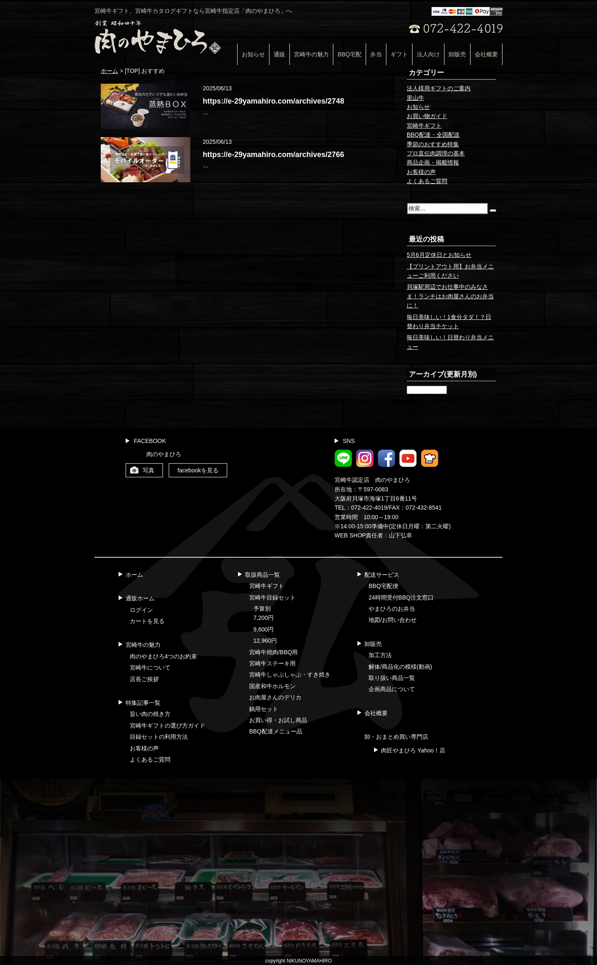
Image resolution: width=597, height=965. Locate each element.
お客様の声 (421, 172)
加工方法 (380, 655)
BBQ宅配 (349, 54)
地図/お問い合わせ (393, 620)
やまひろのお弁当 (392, 608)
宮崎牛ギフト (424, 125)
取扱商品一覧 (262, 574)
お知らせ (253, 54)
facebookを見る (197, 470)
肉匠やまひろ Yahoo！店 (413, 750)
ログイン (141, 610)
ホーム (134, 574)
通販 (279, 54)
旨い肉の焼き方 (150, 714)
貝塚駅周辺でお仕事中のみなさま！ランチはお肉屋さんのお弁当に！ (450, 296)
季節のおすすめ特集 (433, 144)
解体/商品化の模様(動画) (400, 666)
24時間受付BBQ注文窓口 (401, 597)
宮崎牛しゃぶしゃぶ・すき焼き (289, 674)
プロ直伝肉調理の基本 (436, 153)
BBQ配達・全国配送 (433, 134)
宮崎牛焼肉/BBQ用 (273, 652)
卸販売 (457, 54)
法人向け (428, 54)
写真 (148, 470)
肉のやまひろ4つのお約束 (163, 656)
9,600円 (263, 629)
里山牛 (415, 97)
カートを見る (147, 621)
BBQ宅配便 (383, 586)
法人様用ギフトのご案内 (439, 88)
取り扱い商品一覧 (392, 678)
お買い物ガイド (427, 116)
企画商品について (392, 689)
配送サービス (381, 574)
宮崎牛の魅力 (311, 54)
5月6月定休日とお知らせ (439, 255)
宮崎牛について (150, 667)
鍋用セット (263, 709)
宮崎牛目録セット (272, 597)
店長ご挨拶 (144, 679)
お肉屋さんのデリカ (275, 697)
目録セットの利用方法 (159, 736)
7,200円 (263, 617)
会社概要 (486, 54)
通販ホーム (140, 598)
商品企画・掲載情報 (433, 162)
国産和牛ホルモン (272, 686)
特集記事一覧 (143, 702)
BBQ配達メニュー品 (275, 731)
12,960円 (265, 640)
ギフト (399, 54)
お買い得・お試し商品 (278, 720)
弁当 (376, 54)
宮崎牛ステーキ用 (272, 663)
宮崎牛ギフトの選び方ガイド (167, 725)
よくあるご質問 (427, 181)
